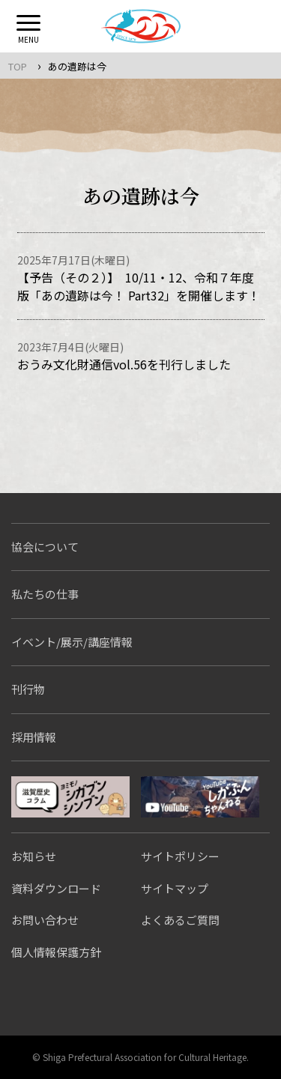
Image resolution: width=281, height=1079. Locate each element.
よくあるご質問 (180, 920)
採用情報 (33, 737)
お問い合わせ (45, 920)
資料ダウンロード (56, 888)
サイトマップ (174, 888)
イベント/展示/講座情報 (72, 642)
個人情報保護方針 (56, 952)
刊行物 (28, 689)
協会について (45, 546)
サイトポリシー (180, 856)
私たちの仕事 (45, 594)
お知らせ (33, 856)
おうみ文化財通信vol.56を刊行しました (124, 364)
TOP (17, 66)
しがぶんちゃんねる (200, 796)
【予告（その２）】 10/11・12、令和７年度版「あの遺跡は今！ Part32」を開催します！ (138, 286)
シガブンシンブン (70, 796)
